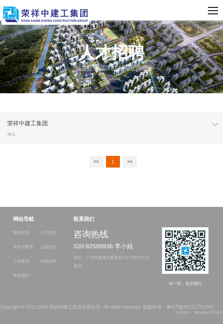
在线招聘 (48, 261)
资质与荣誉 (23, 246)
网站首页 (21, 232)
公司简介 (48, 232)
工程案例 (21, 261)
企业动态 (48, 246)
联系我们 (21, 275)
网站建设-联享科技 (208, 313)
